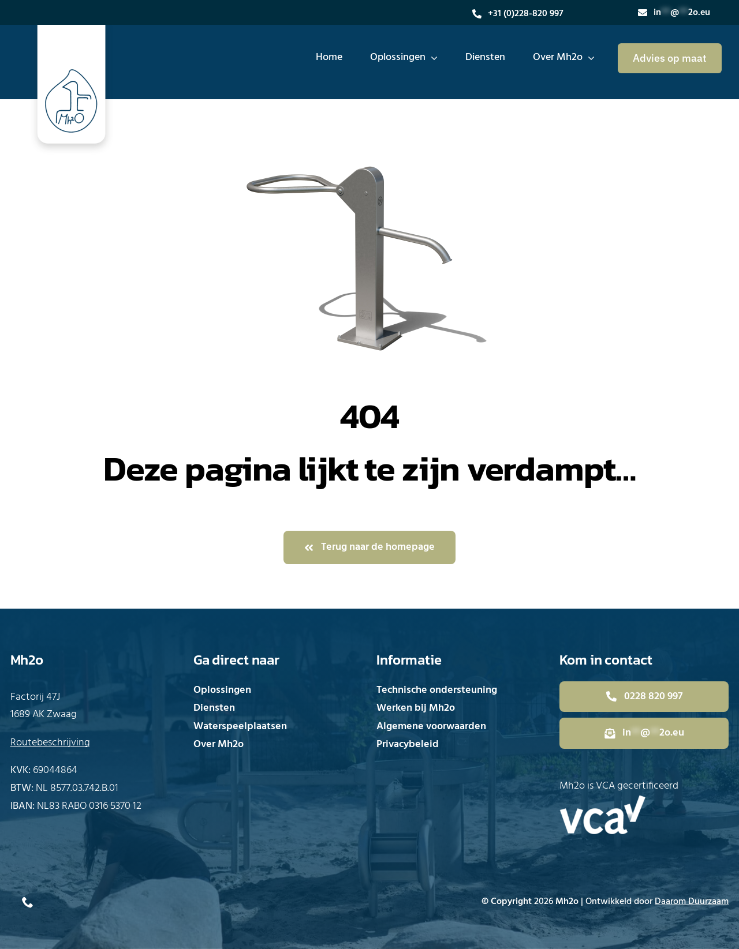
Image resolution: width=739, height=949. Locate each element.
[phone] (27, 902)
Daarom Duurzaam (692, 901)
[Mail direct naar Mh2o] (644, 733)
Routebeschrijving (50, 742)
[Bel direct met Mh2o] (644, 696)
